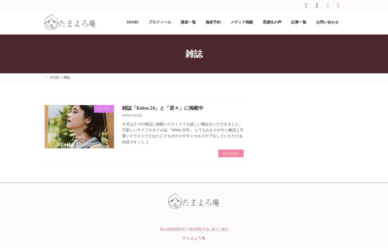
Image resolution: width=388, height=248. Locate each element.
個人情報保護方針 (173, 229)
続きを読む (231, 153)
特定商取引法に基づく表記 (208, 229)
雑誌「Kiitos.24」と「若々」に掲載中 (163, 108)
